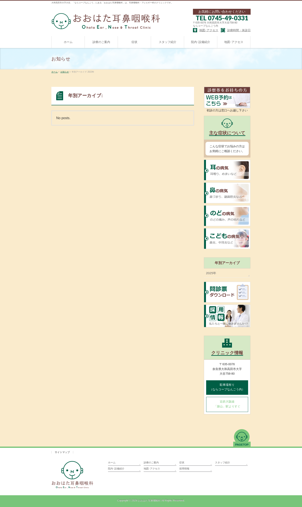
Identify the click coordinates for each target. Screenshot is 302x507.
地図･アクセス (152, 468)
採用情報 (184, 468)
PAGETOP (242, 438)
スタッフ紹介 (222, 462)
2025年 (211, 273)
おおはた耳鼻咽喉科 (149, 500)
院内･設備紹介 (116, 468)
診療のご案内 (151, 462)
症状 (181, 462)
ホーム (112, 462)
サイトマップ (62, 452)
